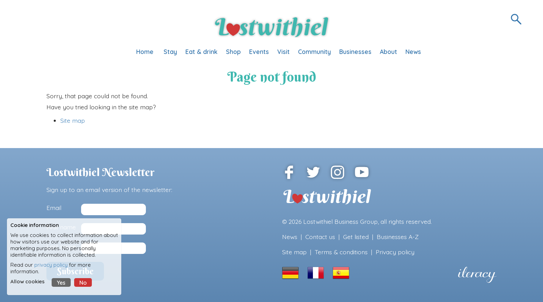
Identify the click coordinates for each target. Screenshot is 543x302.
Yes (61, 282)
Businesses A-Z (398, 236)
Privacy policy (395, 252)
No (83, 282)
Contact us (320, 236)
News (289, 236)
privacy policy (51, 265)
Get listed (356, 236)
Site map (72, 120)
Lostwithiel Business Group (340, 221)
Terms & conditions (341, 252)
